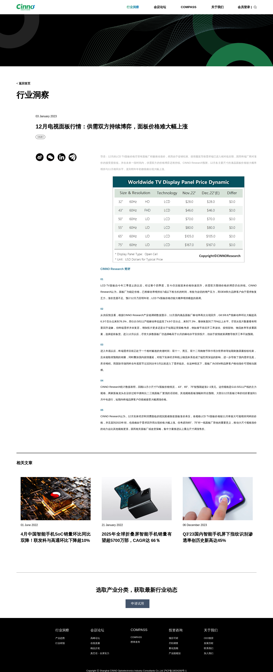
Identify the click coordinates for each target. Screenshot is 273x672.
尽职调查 (173, 638)
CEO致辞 (208, 633)
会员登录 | (245, 7)
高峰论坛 (95, 633)
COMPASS (188, 7)
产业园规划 (175, 649)
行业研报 (60, 638)
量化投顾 (173, 644)
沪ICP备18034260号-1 (175, 666)
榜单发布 (135, 637)
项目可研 (173, 633)
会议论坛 (160, 7)
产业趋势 (60, 633)
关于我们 (217, 7)
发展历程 (208, 638)
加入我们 (208, 649)
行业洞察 (133, 7)
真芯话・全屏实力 (99, 649)
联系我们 (208, 644)
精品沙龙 (95, 644)
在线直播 (95, 638)
